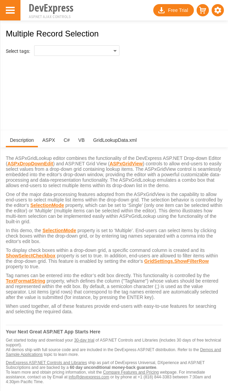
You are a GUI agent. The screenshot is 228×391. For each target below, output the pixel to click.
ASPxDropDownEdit (30, 163)
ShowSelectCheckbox (31, 255)
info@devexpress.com (89, 377)
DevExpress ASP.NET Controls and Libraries (46, 362)
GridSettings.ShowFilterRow (176, 261)
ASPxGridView (126, 163)
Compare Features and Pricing (131, 372)
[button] (218, 10)
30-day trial (84, 340)
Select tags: (18, 51)
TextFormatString (25, 281)
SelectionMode (47, 205)
